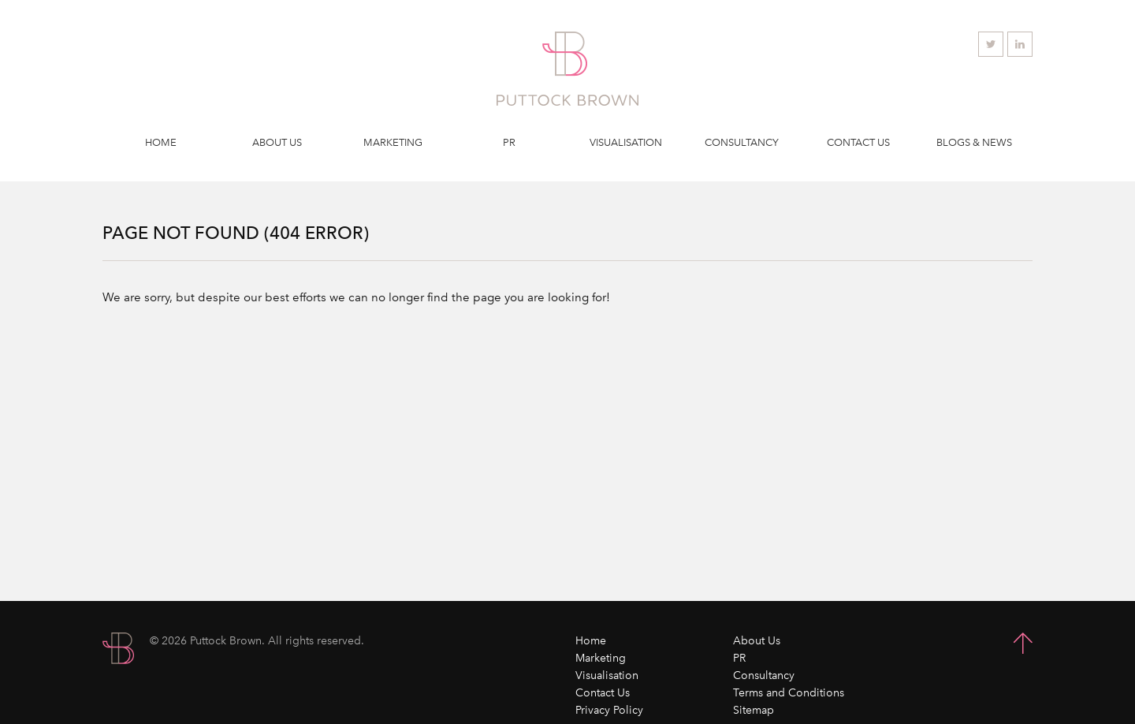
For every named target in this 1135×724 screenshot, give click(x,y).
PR (509, 142)
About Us (277, 142)
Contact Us (858, 142)
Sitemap (753, 710)
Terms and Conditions (788, 693)
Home (161, 142)
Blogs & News (974, 142)
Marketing (392, 142)
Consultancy (742, 142)
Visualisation (626, 142)
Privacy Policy (609, 710)
